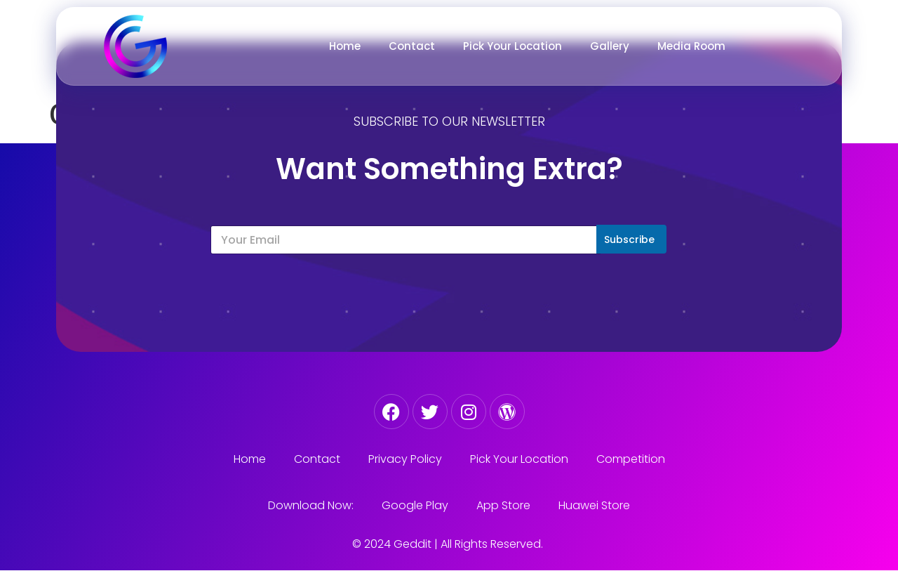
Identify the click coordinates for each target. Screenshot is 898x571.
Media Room (691, 46)
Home (345, 46)
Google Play (415, 505)
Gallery (609, 46)
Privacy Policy (405, 459)
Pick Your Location (512, 46)
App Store (503, 505)
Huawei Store (594, 505)
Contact (412, 46)
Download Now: (311, 505)
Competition (630, 459)
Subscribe (629, 239)
